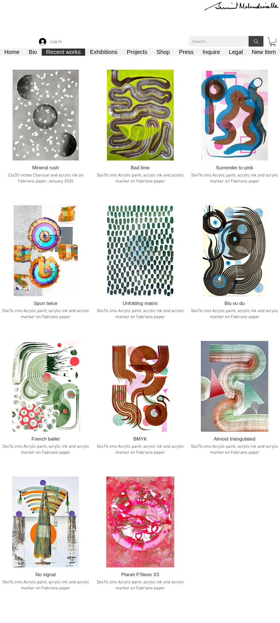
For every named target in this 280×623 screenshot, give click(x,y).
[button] (272, 41)
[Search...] (214, 41)
